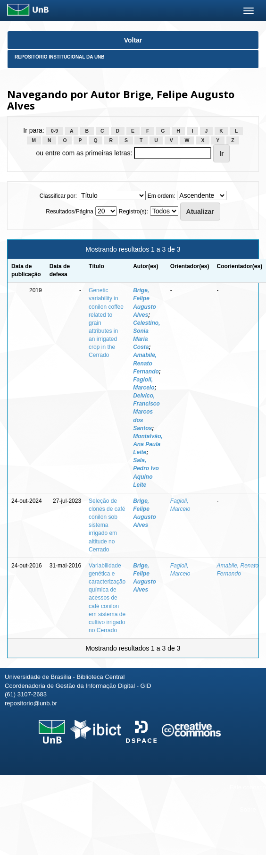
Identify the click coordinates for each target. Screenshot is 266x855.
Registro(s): (133, 211)
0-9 (54, 131)
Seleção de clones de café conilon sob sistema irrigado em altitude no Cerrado (107, 525)
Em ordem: (161, 196)
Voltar (133, 40)
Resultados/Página (69, 211)
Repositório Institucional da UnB (60, 56)
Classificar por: (58, 196)
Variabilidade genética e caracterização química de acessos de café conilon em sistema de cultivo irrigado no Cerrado (107, 598)
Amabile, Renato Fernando (146, 363)
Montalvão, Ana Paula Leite (148, 444)
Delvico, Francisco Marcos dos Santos (146, 412)
